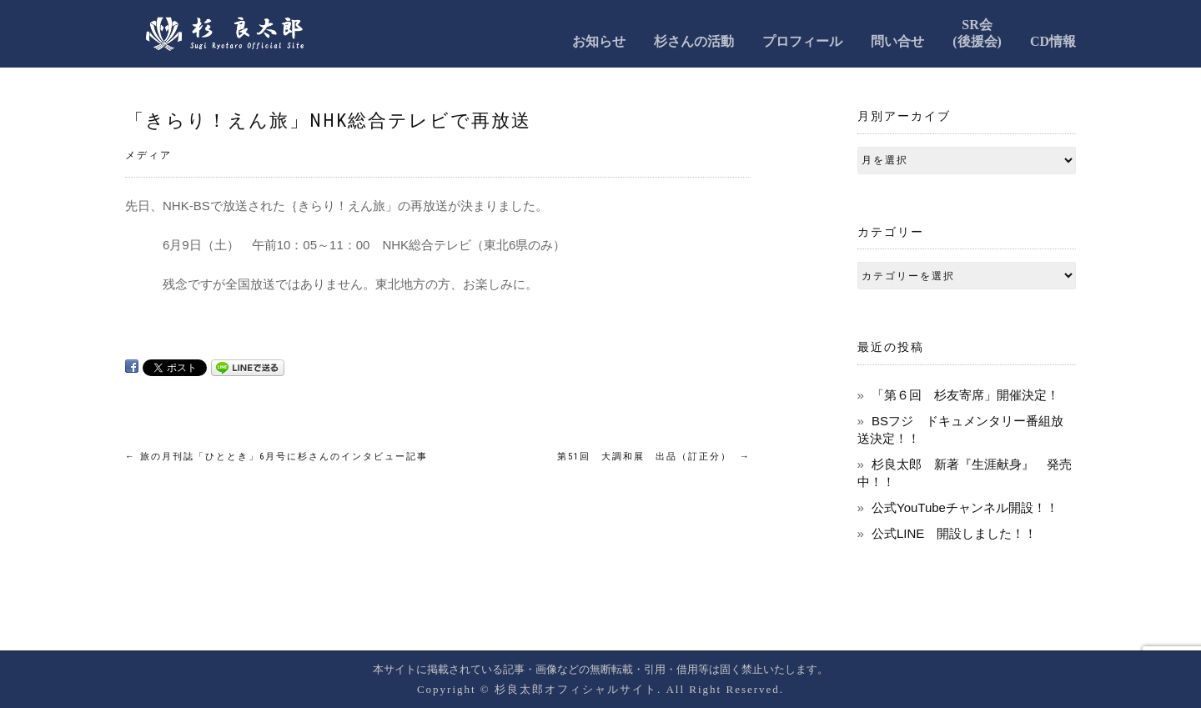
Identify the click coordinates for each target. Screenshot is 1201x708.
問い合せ (897, 41)
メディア (148, 155)
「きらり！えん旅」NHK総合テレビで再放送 (328, 120)
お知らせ (599, 41)
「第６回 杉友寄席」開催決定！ (965, 395)
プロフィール (802, 41)
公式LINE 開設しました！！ (954, 533)
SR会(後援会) (977, 33)
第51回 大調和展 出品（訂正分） (654, 456)
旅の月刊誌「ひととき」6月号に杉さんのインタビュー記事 (276, 456)
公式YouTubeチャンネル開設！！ (965, 507)
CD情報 (1053, 41)
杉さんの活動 (694, 41)
